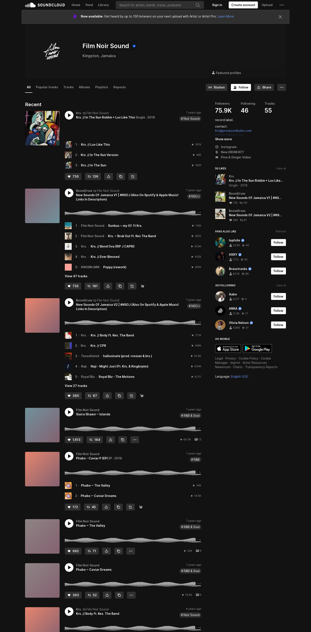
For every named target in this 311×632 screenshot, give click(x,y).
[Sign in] (217, 5)
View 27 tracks (76, 386)
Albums (84, 87)
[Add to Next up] (133, 176)
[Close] (280, 16)
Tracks (68, 87)
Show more (223, 139)
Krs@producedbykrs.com (233, 130)
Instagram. (226, 147)
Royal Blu (88, 376)
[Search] (160, 5)
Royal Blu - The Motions (117, 376)
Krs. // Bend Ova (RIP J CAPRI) (113, 246)
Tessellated (90, 356)
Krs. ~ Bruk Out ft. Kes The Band (132, 236)
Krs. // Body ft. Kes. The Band (112, 335)
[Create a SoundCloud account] (243, 5)
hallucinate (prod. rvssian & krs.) (127, 356)
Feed (89, 5)
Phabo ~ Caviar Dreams (98, 496)
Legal (219, 358)
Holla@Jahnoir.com (229, 135)
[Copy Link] (120, 176)
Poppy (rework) (114, 267)
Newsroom (222, 367)
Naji (84, 366)
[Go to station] (216, 87)
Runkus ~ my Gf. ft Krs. (125, 225)
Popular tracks (47, 87)
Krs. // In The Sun (93, 165)
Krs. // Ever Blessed (105, 256)
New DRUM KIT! (229, 152)
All (29, 87)
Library (103, 5)
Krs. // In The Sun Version (99, 155)
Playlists (101, 87)
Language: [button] (231, 376)
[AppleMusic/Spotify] (142, 286)
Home (76, 5)
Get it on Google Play (257, 348)
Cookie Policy (248, 358)
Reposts (119, 87)
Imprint (235, 362)
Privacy (230, 358)
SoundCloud (45, 5)
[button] (282, 5)
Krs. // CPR (98, 345)
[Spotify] (141, 507)
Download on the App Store (228, 348)
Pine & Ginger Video (233, 157)
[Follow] (241, 87)
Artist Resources (255, 362)
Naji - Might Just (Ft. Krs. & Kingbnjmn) (119, 366)
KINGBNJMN (90, 267)
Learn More (225, 16)
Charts (238, 367)
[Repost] (93, 176)
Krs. (84, 246)
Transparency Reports (261, 367)
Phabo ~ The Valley (95, 485)
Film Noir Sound (92, 225)
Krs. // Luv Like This (95, 144)
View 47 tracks (76, 276)
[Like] (73, 176)
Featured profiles (226, 73)
